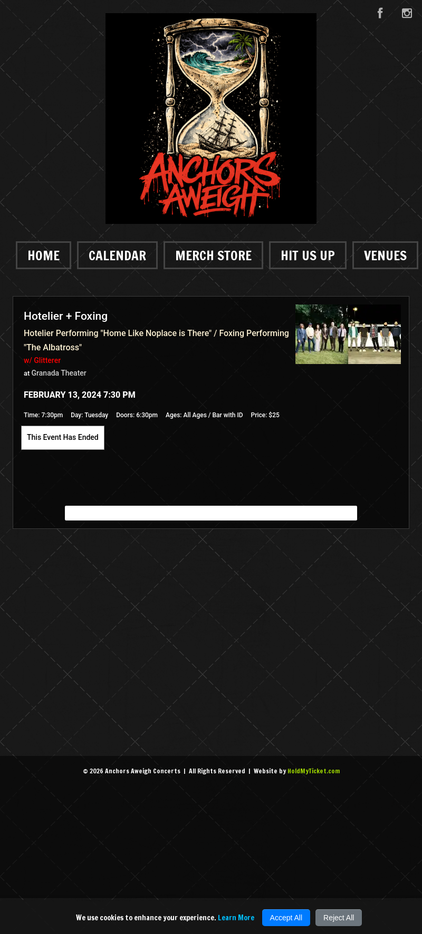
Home (43, 255)
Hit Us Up (308, 255)
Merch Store (213, 255)
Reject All (338, 917)
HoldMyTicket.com (313, 770)
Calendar (117, 255)
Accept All (286, 917)
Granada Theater (59, 373)
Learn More (236, 917)
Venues (385, 255)
